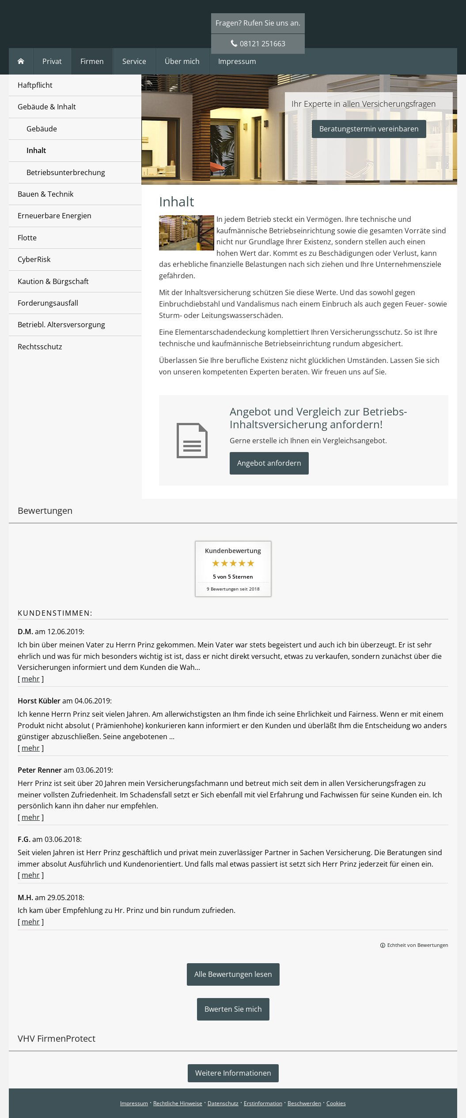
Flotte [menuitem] (27, 238)
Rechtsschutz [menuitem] (40, 346)
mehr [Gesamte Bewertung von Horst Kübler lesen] (31, 748)
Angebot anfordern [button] (269, 463)
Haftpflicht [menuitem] (35, 85)
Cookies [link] (336, 1103)
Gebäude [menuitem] (42, 129)
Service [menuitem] (134, 61)
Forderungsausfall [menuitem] (48, 303)
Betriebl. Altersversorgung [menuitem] (61, 324)
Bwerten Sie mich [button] (233, 1009)
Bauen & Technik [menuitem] (45, 194)
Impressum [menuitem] (237, 61)
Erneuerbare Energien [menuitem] (54, 216)
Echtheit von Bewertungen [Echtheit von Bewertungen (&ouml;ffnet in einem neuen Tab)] (417, 945)
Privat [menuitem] (52, 61)
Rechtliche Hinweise (177, 1103)
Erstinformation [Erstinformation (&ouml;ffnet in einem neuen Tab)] (263, 1103)
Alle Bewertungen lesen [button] (233, 974)
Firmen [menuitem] (92, 61)
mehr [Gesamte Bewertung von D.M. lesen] (31, 679)
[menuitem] (21, 61)
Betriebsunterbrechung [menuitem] (66, 172)
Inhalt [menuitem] (36, 150)
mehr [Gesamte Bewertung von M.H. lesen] (31, 922)
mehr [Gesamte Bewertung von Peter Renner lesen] (31, 817)
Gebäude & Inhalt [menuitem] (47, 107)
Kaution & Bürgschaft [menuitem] (53, 281)
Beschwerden (304, 1103)
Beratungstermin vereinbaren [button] (369, 129)
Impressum (134, 1103)
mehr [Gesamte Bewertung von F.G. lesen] (31, 875)
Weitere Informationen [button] (233, 1073)
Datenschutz (223, 1103)
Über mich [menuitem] (182, 61)
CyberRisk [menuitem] (34, 259)
